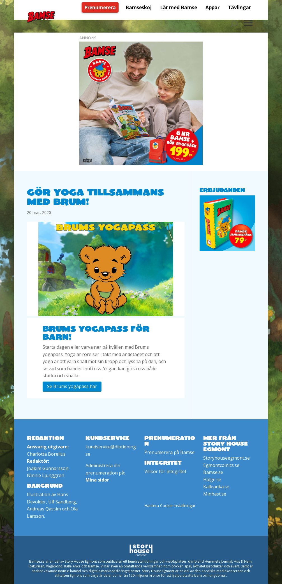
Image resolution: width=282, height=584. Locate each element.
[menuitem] (101, 7)
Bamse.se (213, 472)
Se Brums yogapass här (72, 386)
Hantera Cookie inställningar (169, 505)
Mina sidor (97, 480)
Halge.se (212, 479)
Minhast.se (214, 494)
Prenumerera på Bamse (169, 452)
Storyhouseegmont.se (226, 458)
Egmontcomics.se (221, 465)
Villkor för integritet (165, 471)
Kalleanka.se (216, 486)
